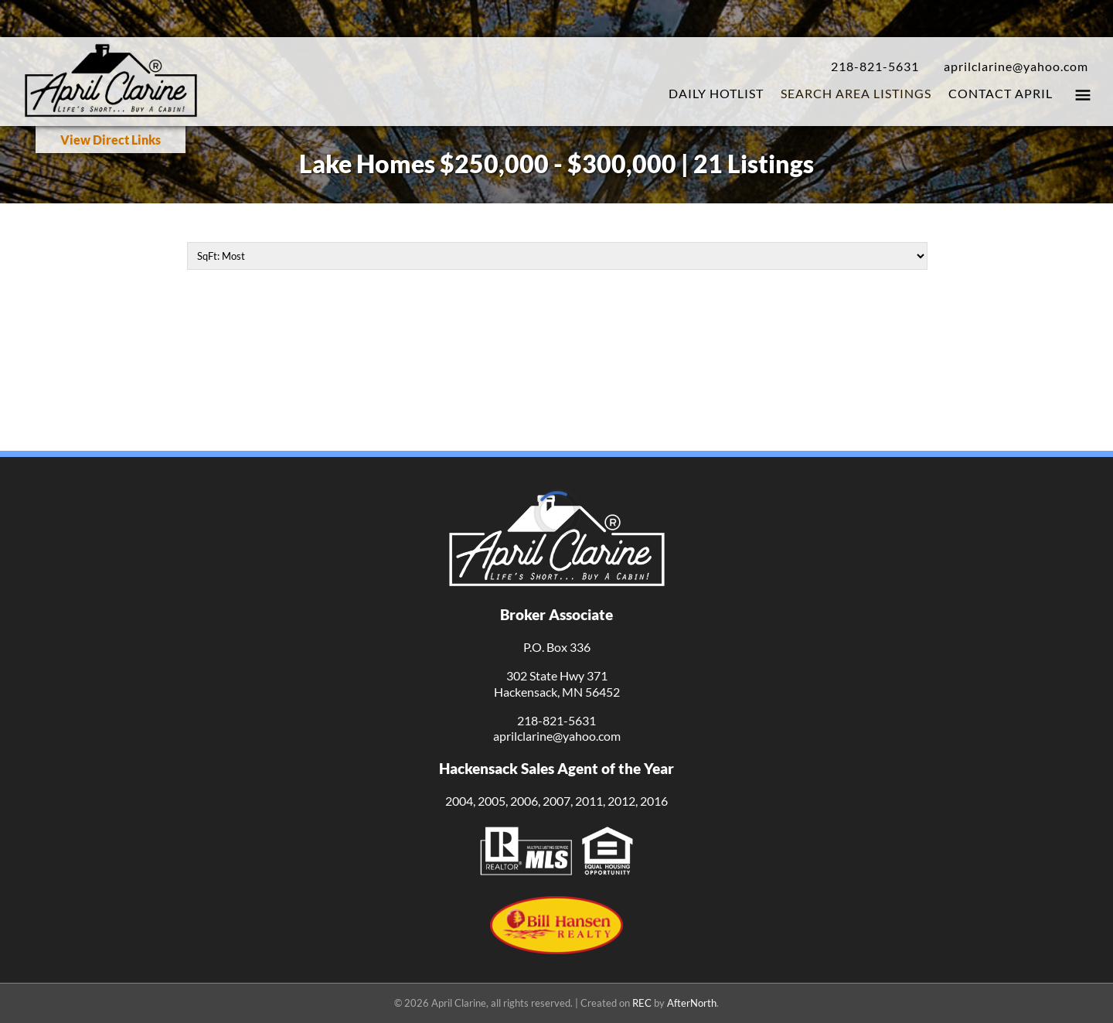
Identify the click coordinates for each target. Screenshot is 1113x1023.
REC (642, 1003)
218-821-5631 (875, 66)
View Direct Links (110, 139)
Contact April (1000, 93)
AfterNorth (691, 1003)
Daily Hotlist (716, 93)
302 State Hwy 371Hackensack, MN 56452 (557, 683)
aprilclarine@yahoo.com (1016, 66)
